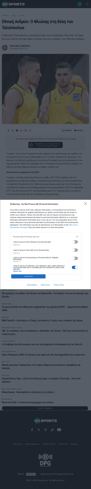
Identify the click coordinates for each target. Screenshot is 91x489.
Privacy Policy (59, 285)
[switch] (75, 241)
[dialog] (45, 244)
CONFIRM (28, 276)
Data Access (45, 285)
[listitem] (45, 236)
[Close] (86, 204)
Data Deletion (32, 285)
